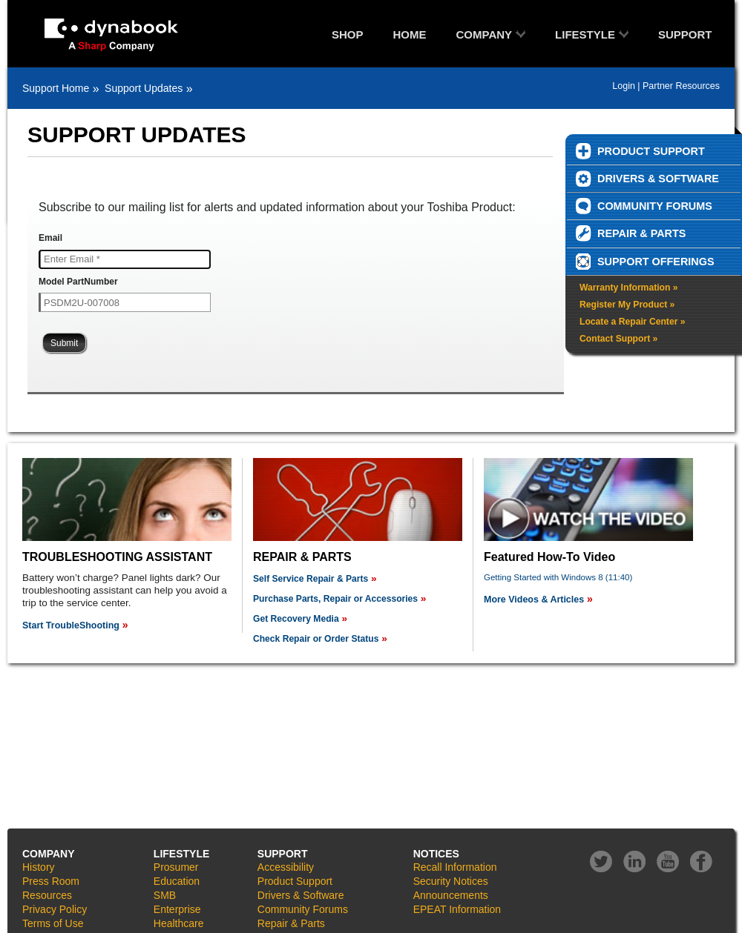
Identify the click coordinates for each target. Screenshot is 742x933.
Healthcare (179, 923)
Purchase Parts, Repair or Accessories (335, 599)
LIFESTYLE (585, 34)
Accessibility (285, 867)
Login (623, 86)
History (38, 867)
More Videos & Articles (534, 599)
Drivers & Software (300, 895)
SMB (165, 895)
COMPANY (484, 34)
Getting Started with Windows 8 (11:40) (558, 577)
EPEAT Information (457, 909)
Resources (47, 895)
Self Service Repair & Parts (310, 579)
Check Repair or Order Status (315, 639)
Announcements (450, 895)
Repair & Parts (291, 923)
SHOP (348, 34)
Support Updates (144, 88)
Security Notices (450, 881)
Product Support (294, 881)
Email (50, 238)
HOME (410, 34)
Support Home (55, 88)
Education (177, 881)
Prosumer (176, 867)
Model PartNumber (78, 281)
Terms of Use (52, 923)
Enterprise (177, 909)
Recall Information (455, 867)
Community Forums (302, 909)
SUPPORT (685, 34)
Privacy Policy (54, 909)
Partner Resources (681, 86)
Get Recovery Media (296, 619)
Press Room (50, 881)
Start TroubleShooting (70, 625)
